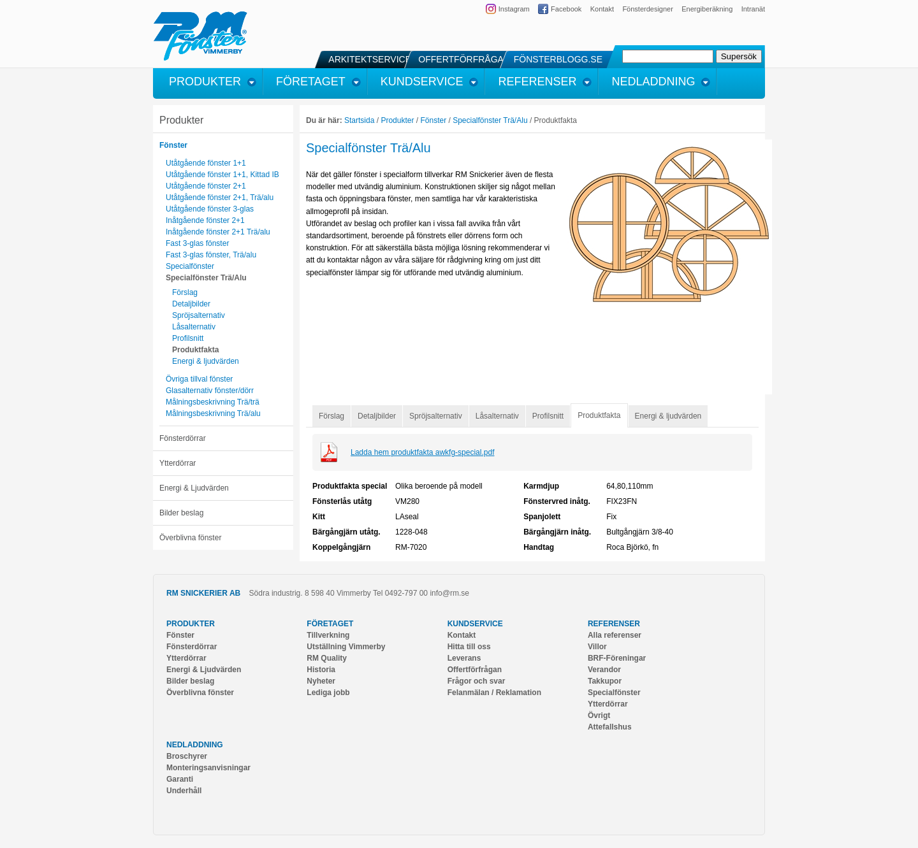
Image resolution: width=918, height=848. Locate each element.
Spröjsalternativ (198, 315)
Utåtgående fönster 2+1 (206, 186)
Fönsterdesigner (647, 9)
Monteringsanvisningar (208, 767)
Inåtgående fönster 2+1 (205, 220)
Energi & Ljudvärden (194, 488)
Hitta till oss (469, 646)
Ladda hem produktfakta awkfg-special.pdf (422, 452)
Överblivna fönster (190, 537)
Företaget (330, 623)
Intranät (753, 9)
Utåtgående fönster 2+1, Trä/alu (219, 197)
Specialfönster (190, 266)
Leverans (464, 658)
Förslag (185, 292)
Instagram (514, 9)
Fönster (173, 145)
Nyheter (321, 681)
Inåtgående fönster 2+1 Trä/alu (218, 231)
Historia (321, 669)
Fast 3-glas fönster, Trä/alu (211, 254)
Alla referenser (614, 635)
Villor (597, 646)
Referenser (614, 623)
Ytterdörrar (177, 463)
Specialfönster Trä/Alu (206, 277)
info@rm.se (449, 593)
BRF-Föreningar (617, 658)
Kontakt (602, 9)
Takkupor (605, 681)
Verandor (604, 669)
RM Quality (327, 658)
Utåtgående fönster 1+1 (206, 163)
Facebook (566, 9)
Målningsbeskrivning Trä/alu (213, 413)
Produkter (181, 120)
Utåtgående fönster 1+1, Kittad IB (222, 174)
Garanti (179, 779)
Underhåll (183, 790)
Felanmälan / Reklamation (494, 692)
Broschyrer (186, 756)
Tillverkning (328, 635)
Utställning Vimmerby (346, 646)
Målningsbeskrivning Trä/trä (212, 402)
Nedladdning (194, 744)
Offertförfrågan (475, 669)
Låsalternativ (193, 326)
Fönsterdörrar (182, 438)
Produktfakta (195, 349)
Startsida (359, 120)
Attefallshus (610, 726)
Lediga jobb (328, 692)
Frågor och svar (477, 681)
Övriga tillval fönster (199, 379)
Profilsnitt (187, 338)
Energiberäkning (706, 9)
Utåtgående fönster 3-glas (210, 209)
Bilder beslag (181, 512)
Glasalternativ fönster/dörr (210, 390)
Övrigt (599, 715)
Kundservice (475, 623)
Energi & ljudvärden (205, 361)
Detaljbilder (191, 303)
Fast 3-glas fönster (197, 243)
